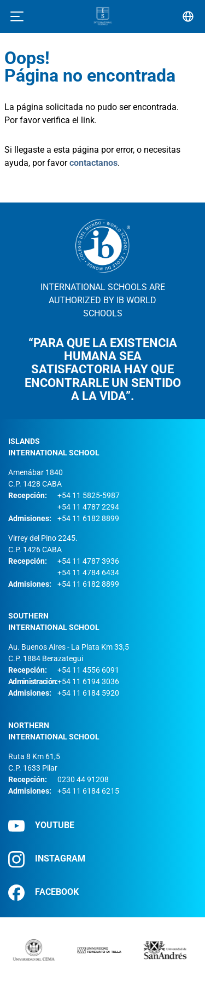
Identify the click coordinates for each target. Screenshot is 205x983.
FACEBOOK (43, 892)
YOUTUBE (41, 825)
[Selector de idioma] (188, 16)
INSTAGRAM (46, 859)
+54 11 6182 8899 (88, 518)
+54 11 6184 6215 (88, 791)
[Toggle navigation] (17, 16)
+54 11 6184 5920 (88, 693)
